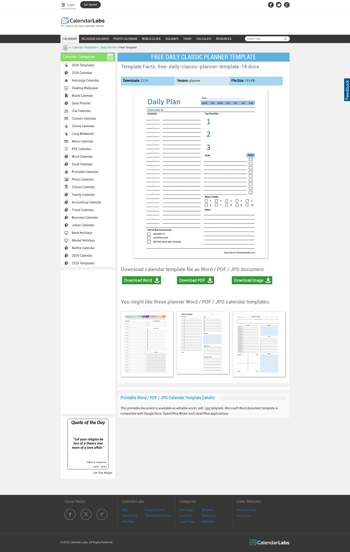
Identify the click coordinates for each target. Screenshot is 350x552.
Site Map (128, 521)
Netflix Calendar (83, 248)
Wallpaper (209, 516)
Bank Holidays (82, 233)
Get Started (90, 4)
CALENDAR (70, 39)
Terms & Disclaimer (158, 516)
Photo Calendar (83, 179)
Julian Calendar (83, 225)
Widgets (207, 510)
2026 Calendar (82, 73)
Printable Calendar (85, 172)
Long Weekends (83, 134)
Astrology (186, 510)
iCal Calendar (81, 111)
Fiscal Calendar (83, 210)
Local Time (187, 521)
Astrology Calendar (85, 80)
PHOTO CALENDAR (125, 39)
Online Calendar (83, 126)
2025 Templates (83, 263)
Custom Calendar (84, 118)
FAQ (125, 510)
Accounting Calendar (86, 202)
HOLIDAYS (171, 39)
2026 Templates (83, 65)
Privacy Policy (155, 510)
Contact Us (129, 516)
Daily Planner (108, 47)
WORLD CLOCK (151, 39)
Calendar (185, 516)
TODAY (187, 39)
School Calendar (83, 187)
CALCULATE (203, 39)
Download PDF (192, 280)
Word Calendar (82, 156)
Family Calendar (83, 194)
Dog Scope (243, 516)
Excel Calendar (82, 164)
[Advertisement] (88, 341)
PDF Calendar (81, 149)
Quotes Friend (246, 510)
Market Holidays (83, 240)
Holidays (208, 521)
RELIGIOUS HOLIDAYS (95, 39)
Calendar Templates (85, 47)
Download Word (138, 280)
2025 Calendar (82, 255)
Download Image (248, 280)
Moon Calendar (82, 141)
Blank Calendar (82, 95)
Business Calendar (85, 217)
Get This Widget (102, 472)
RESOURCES (223, 39)
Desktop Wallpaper (85, 88)
